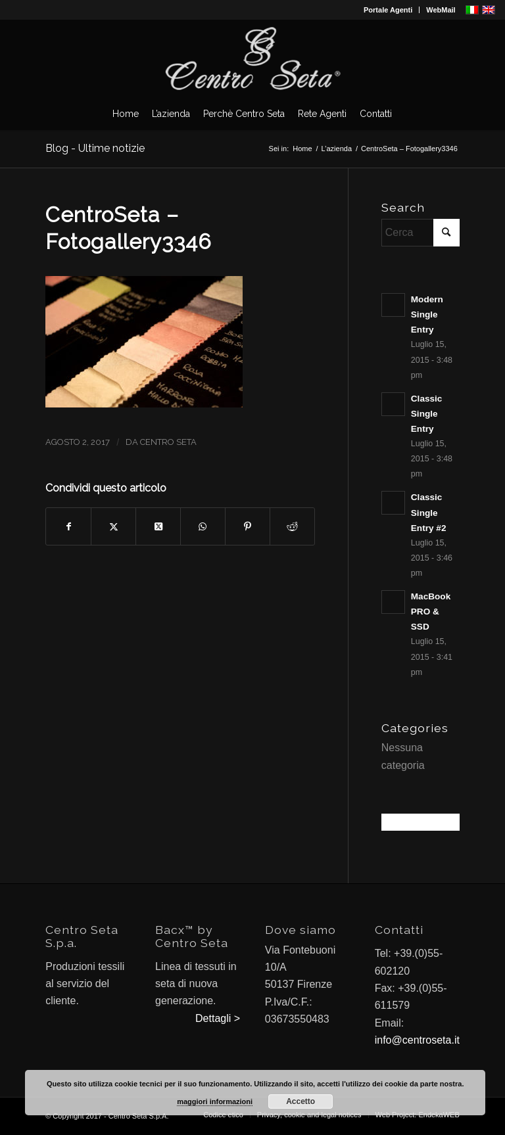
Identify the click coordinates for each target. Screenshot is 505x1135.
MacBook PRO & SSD (430, 611)
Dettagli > (217, 1018)
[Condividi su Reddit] (292, 526)
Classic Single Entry (427, 414)
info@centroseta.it (417, 1040)
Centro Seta (168, 442)
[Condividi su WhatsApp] (203, 526)
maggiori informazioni (214, 1101)
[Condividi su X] (113, 526)
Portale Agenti (388, 10)
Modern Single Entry (427, 314)
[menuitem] (388, 10)
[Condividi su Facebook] (68, 526)
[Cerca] (420, 232)
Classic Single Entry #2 (428, 512)
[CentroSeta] (252, 58)
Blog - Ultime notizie (95, 148)
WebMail (440, 10)
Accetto (300, 1101)
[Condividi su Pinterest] (248, 526)
